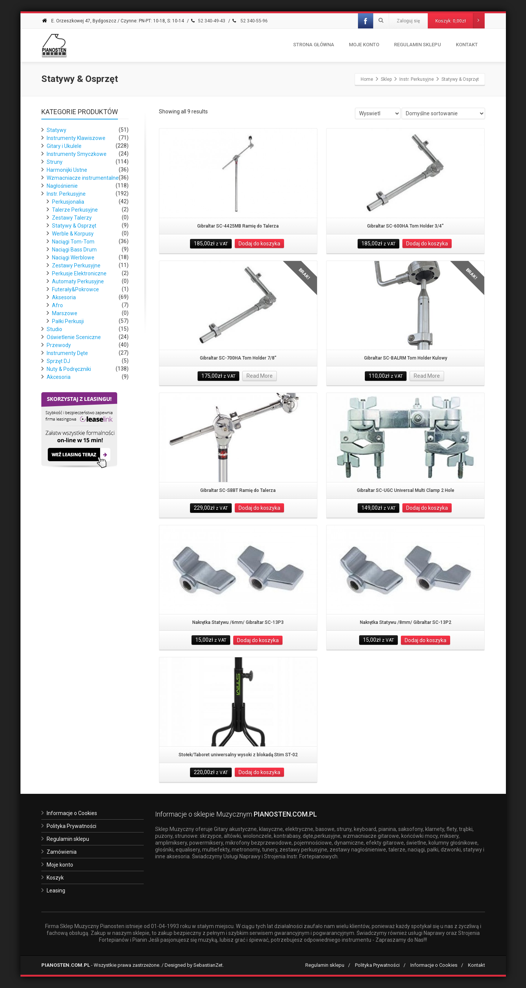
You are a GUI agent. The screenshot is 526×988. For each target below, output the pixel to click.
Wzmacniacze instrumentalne (83, 178)
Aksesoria (64, 297)
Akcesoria (59, 377)
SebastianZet (208, 965)
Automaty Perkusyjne (78, 281)
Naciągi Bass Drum (74, 250)
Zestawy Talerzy (72, 218)
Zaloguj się (408, 21)
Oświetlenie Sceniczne (74, 337)
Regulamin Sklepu (417, 44)
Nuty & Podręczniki (69, 369)
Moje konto (364, 44)
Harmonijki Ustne (67, 170)
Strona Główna (313, 44)
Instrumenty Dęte (67, 353)
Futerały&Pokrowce (75, 289)
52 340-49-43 (207, 21)
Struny (55, 162)
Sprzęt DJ (58, 361)
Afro (57, 305)
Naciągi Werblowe (73, 257)
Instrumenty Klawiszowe (76, 138)
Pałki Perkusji (68, 321)
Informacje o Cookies (72, 813)
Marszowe (64, 313)
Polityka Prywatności (71, 826)
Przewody (59, 345)
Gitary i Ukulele (64, 146)
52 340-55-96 (249, 21)
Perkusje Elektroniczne (79, 273)
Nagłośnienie (62, 186)
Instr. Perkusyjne (66, 194)
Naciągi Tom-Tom (73, 242)
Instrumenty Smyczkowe (77, 154)
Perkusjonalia (68, 202)
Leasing (56, 890)
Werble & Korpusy (73, 234)
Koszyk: (459, 20)
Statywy (56, 130)
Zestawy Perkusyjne (76, 265)
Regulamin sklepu (68, 839)
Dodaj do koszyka (259, 243)
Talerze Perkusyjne (75, 210)
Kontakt (467, 44)
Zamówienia (62, 852)
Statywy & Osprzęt (74, 226)
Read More (260, 376)
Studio (54, 329)
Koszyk (55, 878)
